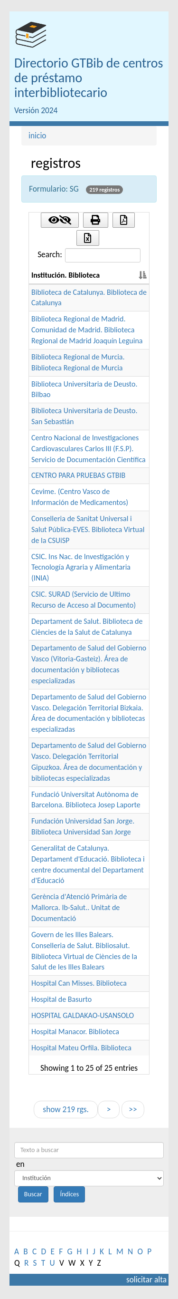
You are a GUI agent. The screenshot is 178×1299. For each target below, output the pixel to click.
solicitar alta (146, 1279)
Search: (89, 255)
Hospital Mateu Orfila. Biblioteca (81, 1047)
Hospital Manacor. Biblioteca (75, 1031)
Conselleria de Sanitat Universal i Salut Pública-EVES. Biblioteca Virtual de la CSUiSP (87, 529)
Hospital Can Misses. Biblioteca (79, 983)
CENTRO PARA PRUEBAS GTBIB (78, 475)
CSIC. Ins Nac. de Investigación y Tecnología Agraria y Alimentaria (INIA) (81, 567)
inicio (37, 135)
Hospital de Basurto (61, 999)
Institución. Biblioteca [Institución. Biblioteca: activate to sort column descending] (65, 275)
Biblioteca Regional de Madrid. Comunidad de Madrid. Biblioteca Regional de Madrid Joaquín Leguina (86, 329)
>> (133, 1109)
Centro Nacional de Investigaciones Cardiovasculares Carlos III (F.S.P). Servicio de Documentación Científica (88, 448)
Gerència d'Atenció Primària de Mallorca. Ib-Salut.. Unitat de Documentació (79, 907)
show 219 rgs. (65, 1109)
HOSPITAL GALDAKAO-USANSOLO (82, 1015)
